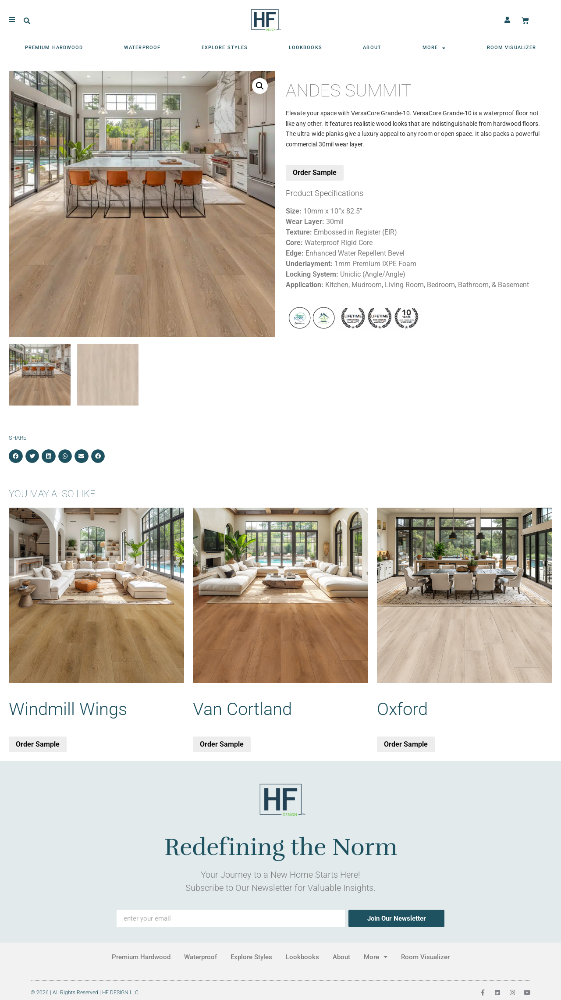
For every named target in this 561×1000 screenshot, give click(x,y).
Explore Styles (225, 46)
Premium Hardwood (54, 46)
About (372, 46)
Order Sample (315, 172)
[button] (27, 20)
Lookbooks (305, 46)
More (434, 46)
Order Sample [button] (38, 744)
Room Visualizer (511, 46)
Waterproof (142, 46)
